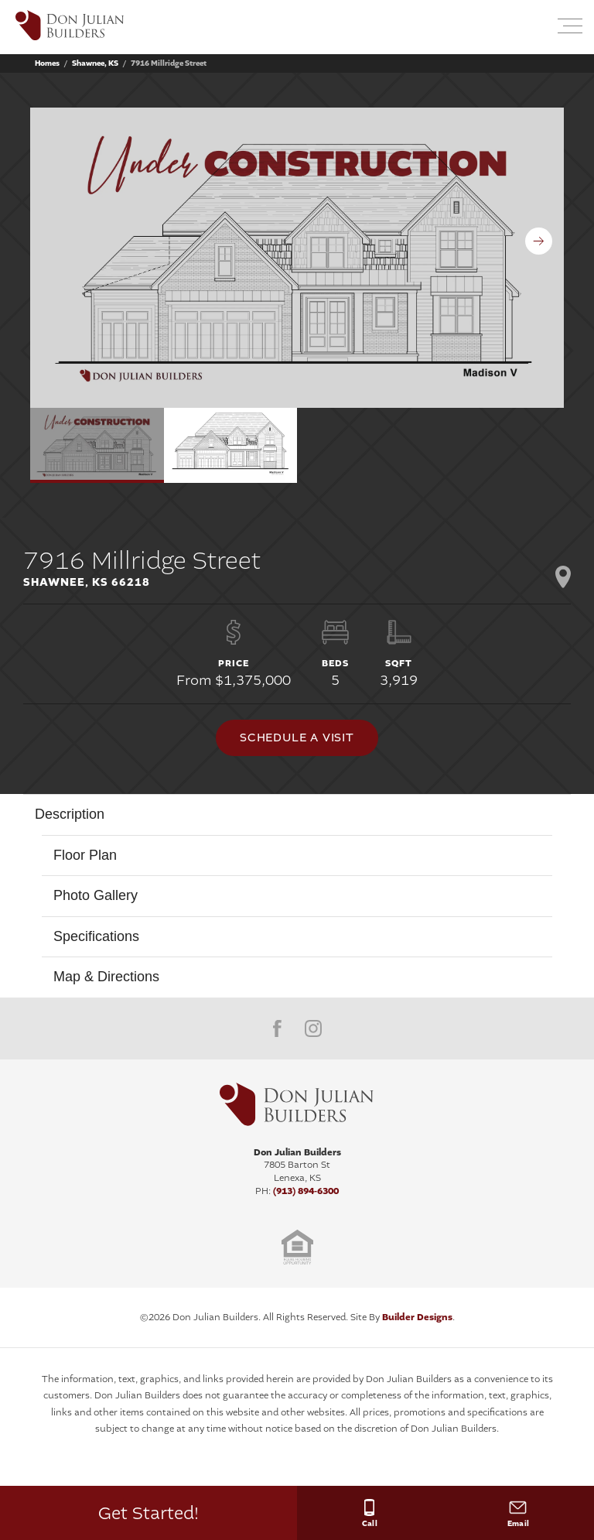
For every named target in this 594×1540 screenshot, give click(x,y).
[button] (533, 27)
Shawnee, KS (95, 63)
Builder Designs (417, 1317)
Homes (47, 63)
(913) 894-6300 (306, 1191)
